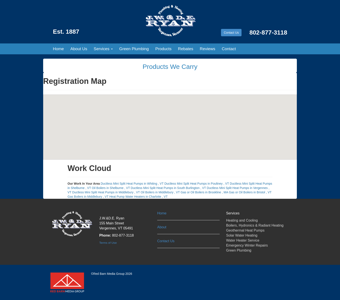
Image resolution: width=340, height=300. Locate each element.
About (161, 227)
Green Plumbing (134, 48)
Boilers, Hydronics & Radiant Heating (255, 225)
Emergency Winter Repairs (247, 245)
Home (58, 48)
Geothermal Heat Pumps (245, 230)
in (132, 183)
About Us (78, 48)
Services (103, 48)
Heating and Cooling (242, 220)
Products (163, 48)
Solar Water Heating (241, 235)
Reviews (207, 48)
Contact (229, 48)
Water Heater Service (242, 240)
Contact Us (231, 32)
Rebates (185, 48)
